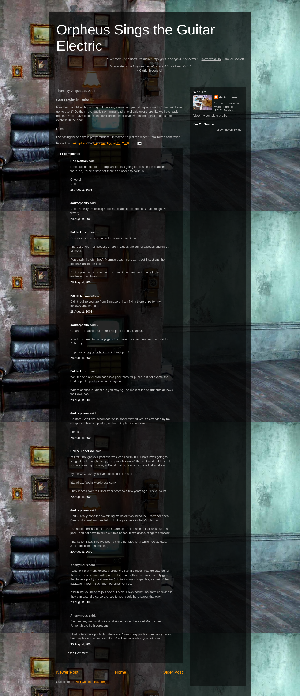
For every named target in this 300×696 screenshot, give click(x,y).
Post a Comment (77, 653)
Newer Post (67, 672)
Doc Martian (79, 161)
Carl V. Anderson (82, 451)
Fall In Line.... (80, 232)
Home (120, 672)
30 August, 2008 (81, 644)
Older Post (173, 672)
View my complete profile (210, 115)
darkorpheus (79, 203)
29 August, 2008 (81, 497)
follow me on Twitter (229, 129)
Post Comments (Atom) (91, 682)
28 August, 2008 (81, 189)
